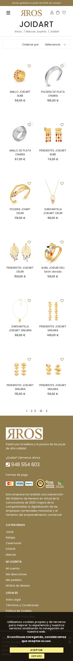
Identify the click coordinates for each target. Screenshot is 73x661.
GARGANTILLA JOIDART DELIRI (52, 211)
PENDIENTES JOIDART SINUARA (52, 328)
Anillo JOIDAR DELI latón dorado (52, 270)
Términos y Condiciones (22, 605)
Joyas (10, 532)
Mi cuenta (12, 568)
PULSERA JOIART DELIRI (20, 211)
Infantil (10, 549)
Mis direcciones (16, 574)
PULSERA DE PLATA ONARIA (53, 94)
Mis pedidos (14, 580)
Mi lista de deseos (18, 586)
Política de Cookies (19, 611)
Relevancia (52, 44)
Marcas (11, 555)
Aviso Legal (13, 600)
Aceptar (36, 650)
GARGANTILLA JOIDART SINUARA (20, 328)
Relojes (10, 537)
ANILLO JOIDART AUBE (20, 94)
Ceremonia (13, 543)
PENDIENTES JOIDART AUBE (52, 152)
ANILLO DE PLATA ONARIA (20, 152)
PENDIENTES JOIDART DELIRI (20, 270)
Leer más (36, 656)
